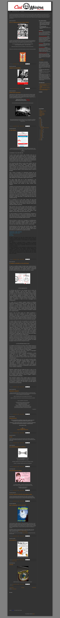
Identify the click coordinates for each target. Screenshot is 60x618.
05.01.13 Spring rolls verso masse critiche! (19, 22)
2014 (40, 123)
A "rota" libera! (12, 130)
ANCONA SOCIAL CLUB (15, 11)
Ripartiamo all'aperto (14, 391)
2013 (40, 124)
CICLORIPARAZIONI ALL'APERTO (17, 446)
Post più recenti (12, 587)
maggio (41, 135)
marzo (41, 136)
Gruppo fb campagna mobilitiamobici (22, 429)
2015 (40, 122)
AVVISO (11, 564)
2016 (40, 121)
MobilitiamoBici (22, 428)
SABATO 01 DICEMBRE (15, 68)
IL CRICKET (22, 11)
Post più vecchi (34, 587)
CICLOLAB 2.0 (12, 540)
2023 (40, 119)
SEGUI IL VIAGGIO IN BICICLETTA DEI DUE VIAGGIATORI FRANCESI (45, 89)
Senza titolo (13, 610)
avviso (10, 437)
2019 (40, 120)
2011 (40, 138)
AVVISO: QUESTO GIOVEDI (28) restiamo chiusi (20, 494)
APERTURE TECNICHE (15, 92)
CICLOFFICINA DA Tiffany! (15, 470)
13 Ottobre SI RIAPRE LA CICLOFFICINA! (19, 263)
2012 (40, 125)
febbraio (41, 137)
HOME (10, 11)
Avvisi (12, 585)
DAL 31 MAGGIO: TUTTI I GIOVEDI (17, 505)
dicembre (41, 126)
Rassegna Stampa (42, 114)
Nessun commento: (22, 88)
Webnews (41, 115)
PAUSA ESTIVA (13, 418)
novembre (41, 129)
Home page (22, 587)
